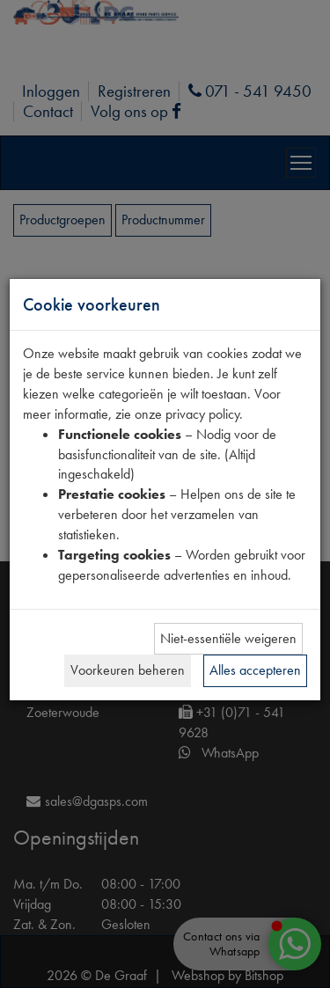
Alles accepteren (255, 670)
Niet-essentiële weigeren (228, 638)
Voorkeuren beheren (127, 670)
